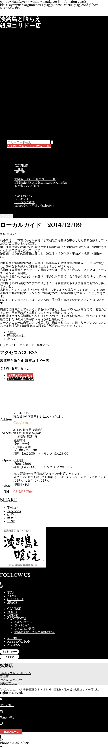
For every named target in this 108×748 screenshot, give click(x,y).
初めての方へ (23, 195)
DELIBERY (23, 175)
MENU (19, 162)
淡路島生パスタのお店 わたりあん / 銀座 (40, 182)
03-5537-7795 (23, 492)
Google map (23, 422)
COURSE (21, 165)
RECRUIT (14, 638)
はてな (11, 514)
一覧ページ (16, 335)
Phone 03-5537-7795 (15, 743)
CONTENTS (24, 192)
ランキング (21, 199)
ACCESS (19, 209)
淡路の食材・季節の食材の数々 (34, 205)
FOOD (19, 169)
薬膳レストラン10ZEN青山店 (15, 674)
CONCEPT (22, 159)
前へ (11, 332)
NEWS (18, 156)
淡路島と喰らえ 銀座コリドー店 (35, 179)
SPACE (21, 189)
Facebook (14, 511)
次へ (11, 339)
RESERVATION (29, 146)
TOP (15, 152)
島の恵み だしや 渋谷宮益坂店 (11, 681)
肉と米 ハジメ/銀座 (27, 186)
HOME (5, 345)
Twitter (12, 507)
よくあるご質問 (24, 202)
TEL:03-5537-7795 (20, 379)
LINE (11, 521)
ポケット (13, 518)
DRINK (19, 172)
